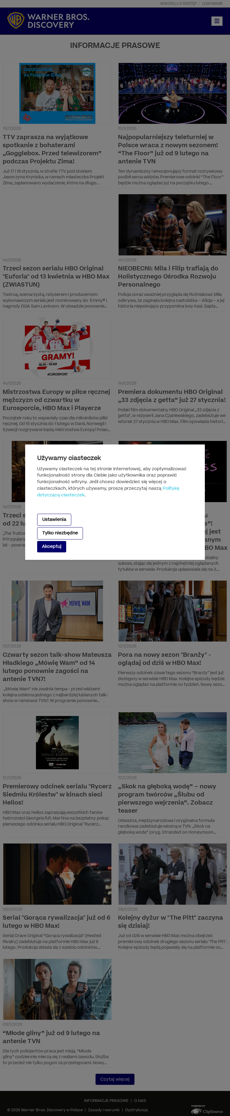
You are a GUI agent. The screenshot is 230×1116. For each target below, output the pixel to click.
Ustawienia (54, 519)
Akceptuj (51, 546)
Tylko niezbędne (60, 533)
